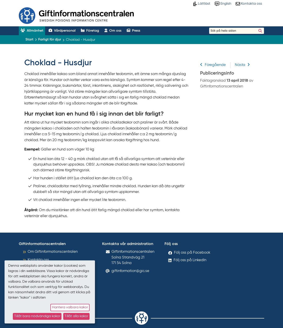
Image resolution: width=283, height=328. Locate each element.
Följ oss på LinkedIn (190, 260)
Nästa (242, 65)
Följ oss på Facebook (192, 253)
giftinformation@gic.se (130, 271)
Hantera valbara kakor (70, 307)
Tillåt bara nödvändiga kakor (37, 316)
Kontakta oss (38, 260)
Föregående (213, 65)
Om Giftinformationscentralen (53, 252)
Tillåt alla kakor (76, 316)
